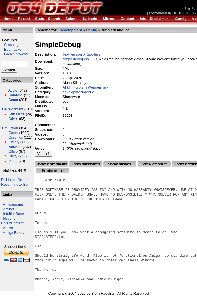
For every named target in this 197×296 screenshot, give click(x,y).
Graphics (15, 137)
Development (13, 109)
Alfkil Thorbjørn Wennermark (85, 87)
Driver (13, 118)
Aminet (8, 209)
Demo (13, 100)
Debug (91, 30)
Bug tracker (11, 49)
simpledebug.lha (76, 59)
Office (13, 151)
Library (13, 142)
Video (12, 161)
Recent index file (14, 184)
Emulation (10, 128)
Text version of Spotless (81, 54)
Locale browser (14, 54)
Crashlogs (10, 45)
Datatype (15, 95)
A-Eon (8, 228)
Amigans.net (13, 204)
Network (15, 147)
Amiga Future (14, 232)
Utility (12, 156)
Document (16, 114)
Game (13, 133)
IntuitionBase (13, 214)
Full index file (11, 180)
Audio (12, 90)
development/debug (78, 92)
